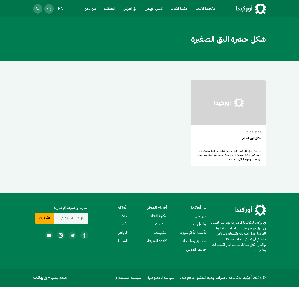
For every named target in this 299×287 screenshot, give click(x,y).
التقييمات (160, 232)
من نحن (90, 8)
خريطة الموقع (196, 249)
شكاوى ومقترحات (194, 241)
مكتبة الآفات (158, 216)
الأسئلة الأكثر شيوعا (193, 232)
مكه (125, 224)
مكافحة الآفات (205, 8)
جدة (124, 216)
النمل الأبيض (154, 8)
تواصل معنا (198, 224)
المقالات (109, 8)
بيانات (38, 278)
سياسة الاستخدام (128, 278)
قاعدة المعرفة (157, 241)
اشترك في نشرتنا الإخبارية (71, 208)
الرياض (122, 232)
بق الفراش (130, 8)
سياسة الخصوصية (160, 278)
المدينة (123, 241)
